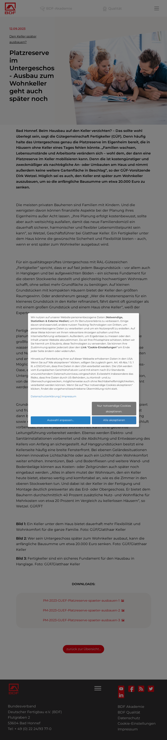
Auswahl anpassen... (60, 420)
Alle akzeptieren (114, 420)
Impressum (69, 396)
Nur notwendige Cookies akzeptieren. (114, 408)
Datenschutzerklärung (45, 396)
